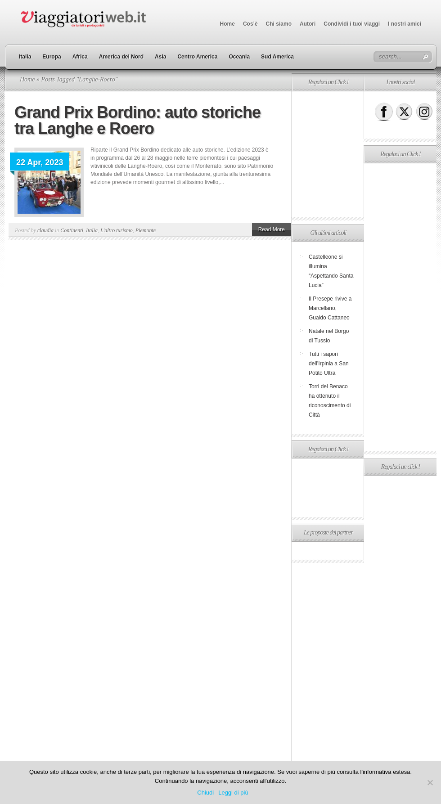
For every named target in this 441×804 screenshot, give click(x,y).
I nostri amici (404, 24)
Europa (51, 57)
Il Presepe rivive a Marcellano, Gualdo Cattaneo (330, 308)
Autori (307, 24)
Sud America (277, 57)
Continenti (71, 230)
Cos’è (250, 24)
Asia (160, 57)
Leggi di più (233, 792)
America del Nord (121, 57)
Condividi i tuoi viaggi (352, 24)
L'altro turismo (116, 230)
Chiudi (205, 792)
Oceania (239, 57)
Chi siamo (279, 24)
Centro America (197, 57)
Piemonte (145, 230)
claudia (45, 230)
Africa (80, 57)
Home (227, 24)
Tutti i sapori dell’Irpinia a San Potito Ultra (329, 363)
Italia (25, 57)
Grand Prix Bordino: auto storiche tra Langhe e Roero (137, 120)
